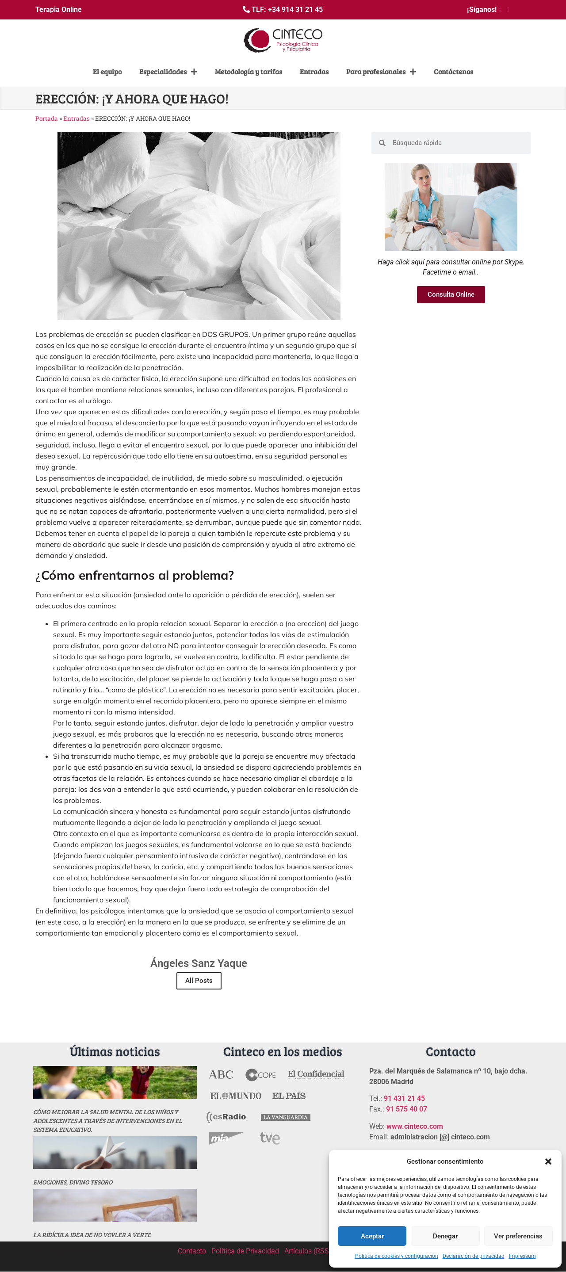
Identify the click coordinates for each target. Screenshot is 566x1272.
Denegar (445, 1236)
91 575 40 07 (406, 1109)
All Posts (199, 981)
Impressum (522, 1256)
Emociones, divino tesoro (72, 1182)
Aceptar (372, 1236)
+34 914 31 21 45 (295, 9)
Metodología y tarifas (248, 71)
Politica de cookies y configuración (396, 1256)
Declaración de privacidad (474, 1256)
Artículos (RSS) (308, 1251)
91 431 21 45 (404, 1098)
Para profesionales (381, 72)
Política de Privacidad (245, 1251)
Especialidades (168, 72)
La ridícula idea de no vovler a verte (92, 1234)
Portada (46, 118)
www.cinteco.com (414, 1126)
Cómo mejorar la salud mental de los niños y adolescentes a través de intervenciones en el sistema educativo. (107, 1121)
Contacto (192, 1251)
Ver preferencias (518, 1236)
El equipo (107, 71)
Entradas (314, 71)
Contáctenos (453, 71)
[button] (548, 1161)
